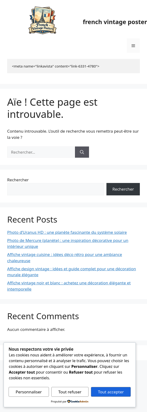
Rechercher (18, 180)
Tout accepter (111, 392)
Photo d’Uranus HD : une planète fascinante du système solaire (67, 232)
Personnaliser (29, 392)
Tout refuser (69, 392)
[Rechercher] (82, 152)
